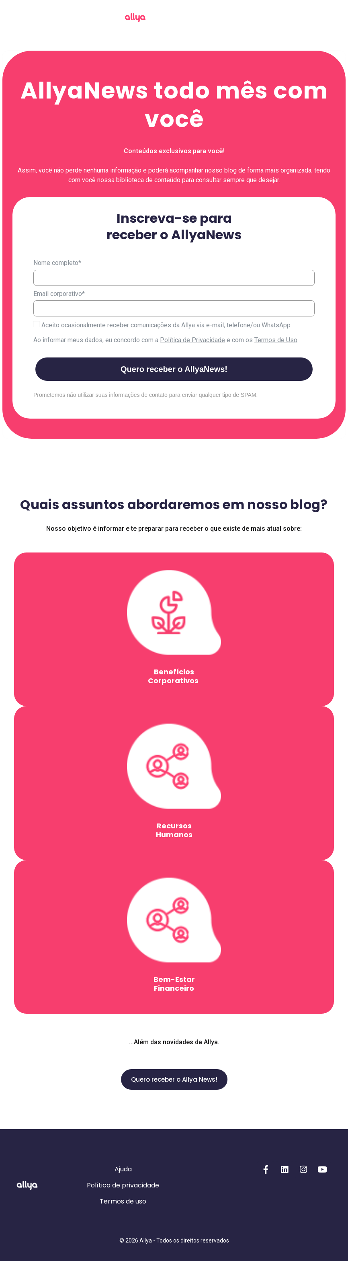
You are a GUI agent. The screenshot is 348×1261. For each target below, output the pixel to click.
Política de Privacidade (192, 340)
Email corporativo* (59, 294)
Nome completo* (57, 263)
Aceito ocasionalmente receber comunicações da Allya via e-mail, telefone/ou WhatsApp (162, 325)
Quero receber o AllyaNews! (174, 369)
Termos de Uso (275, 340)
